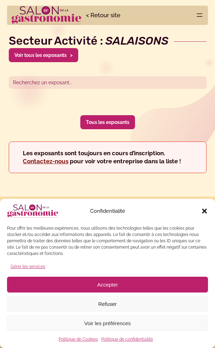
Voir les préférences (107, 323)
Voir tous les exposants (40, 55)
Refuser (107, 304)
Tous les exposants (107, 122)
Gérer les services (28, 266)
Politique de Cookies (78, 339)
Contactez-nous (45, 161)
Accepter (107, 285)
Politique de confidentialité (127, 339)
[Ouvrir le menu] (199, 15)
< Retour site (103, 15)
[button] (204, 211)
